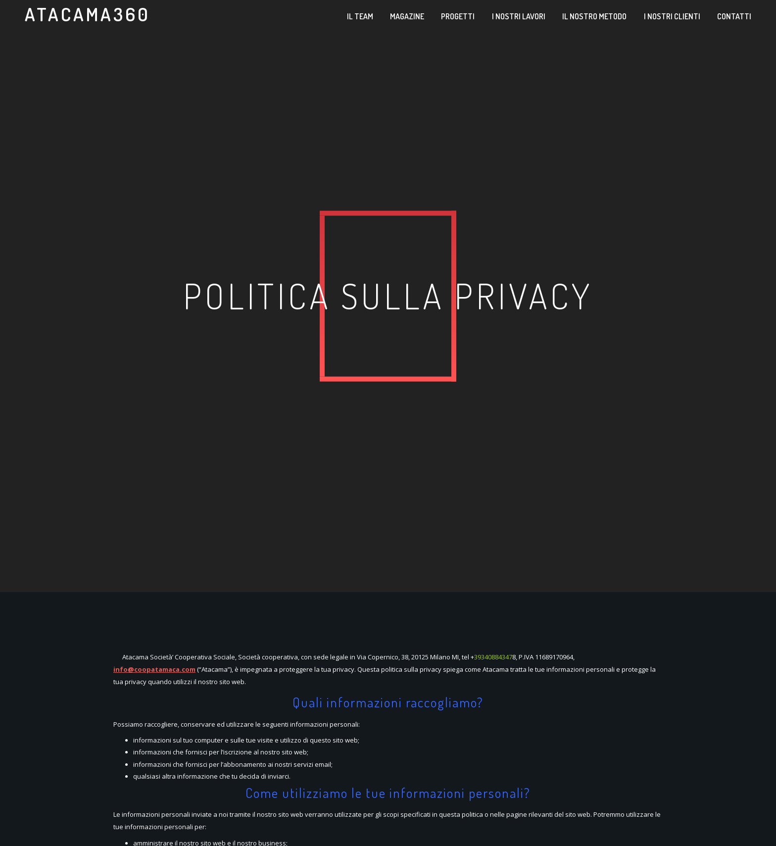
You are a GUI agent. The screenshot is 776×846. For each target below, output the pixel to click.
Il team (360, 16)
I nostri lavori (518, 16)
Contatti (734, 16)
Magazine (407, 16)
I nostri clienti (672, 16)
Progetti (458, 16)
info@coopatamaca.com (154, 669)
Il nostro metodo (594, 16)
